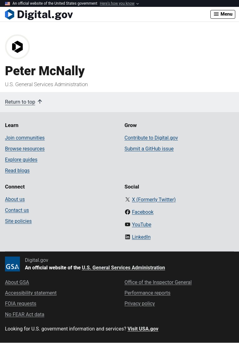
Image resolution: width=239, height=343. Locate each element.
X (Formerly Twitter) (154, 200)
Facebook (142, 212)
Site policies (18, 221)
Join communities (25, 138)
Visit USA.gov (143, 329)
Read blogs (17, 171)
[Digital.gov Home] (107, 14)
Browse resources (25, 149)
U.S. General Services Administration (123, 268)
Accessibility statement (31, 293)
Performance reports (147, 293)
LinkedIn (141, 237)
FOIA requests (20, 303)
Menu (222, 14)
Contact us (17, 210)
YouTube (141, 225)
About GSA (17, 282)
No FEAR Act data (24, 314)
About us (15, 199)
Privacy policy (139, 303)
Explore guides (21, 160)
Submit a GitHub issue (149, 149)
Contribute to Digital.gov (151, 138)
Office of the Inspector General (158, 282)
